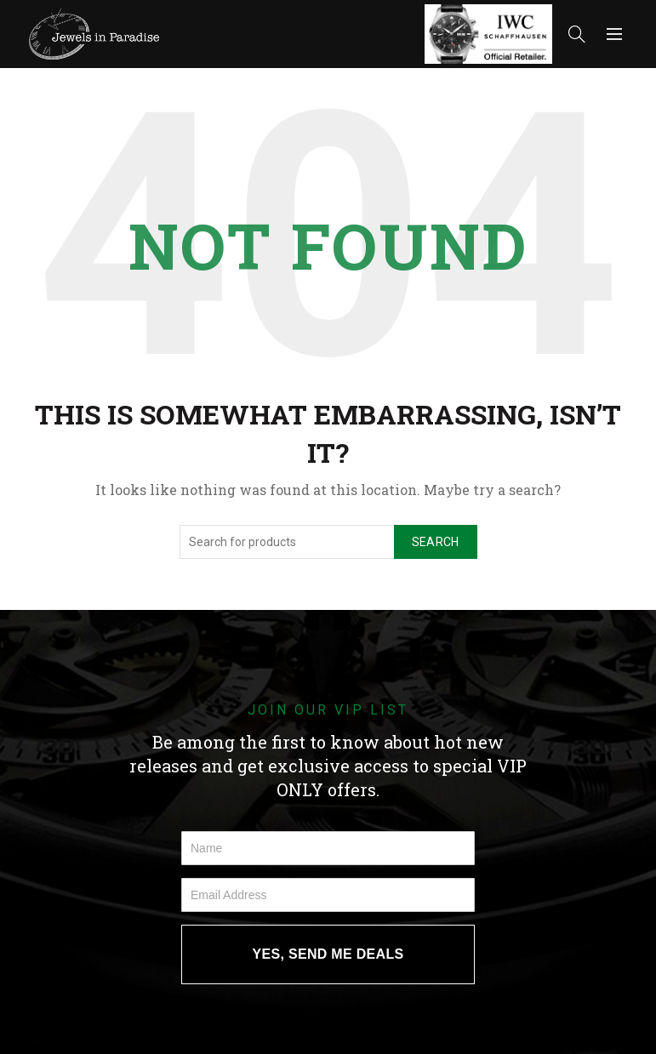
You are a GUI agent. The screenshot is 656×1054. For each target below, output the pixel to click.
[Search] (576, 34)
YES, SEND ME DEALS (328, 954)
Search (435, 542)
